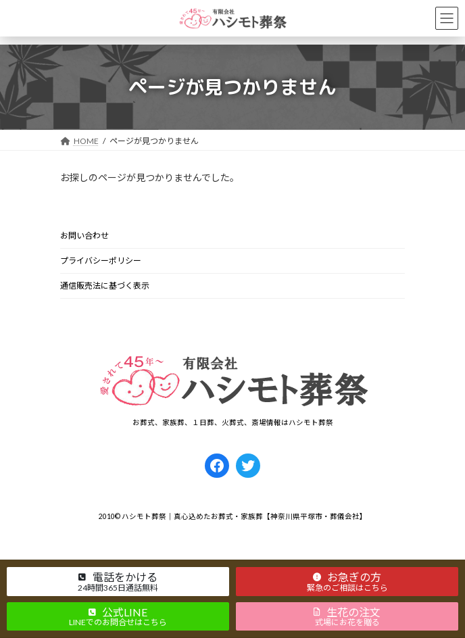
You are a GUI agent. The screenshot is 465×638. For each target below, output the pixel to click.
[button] (118, 581)
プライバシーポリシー (100, 260)
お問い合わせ (84, 235)
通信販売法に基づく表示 (104, 285)
